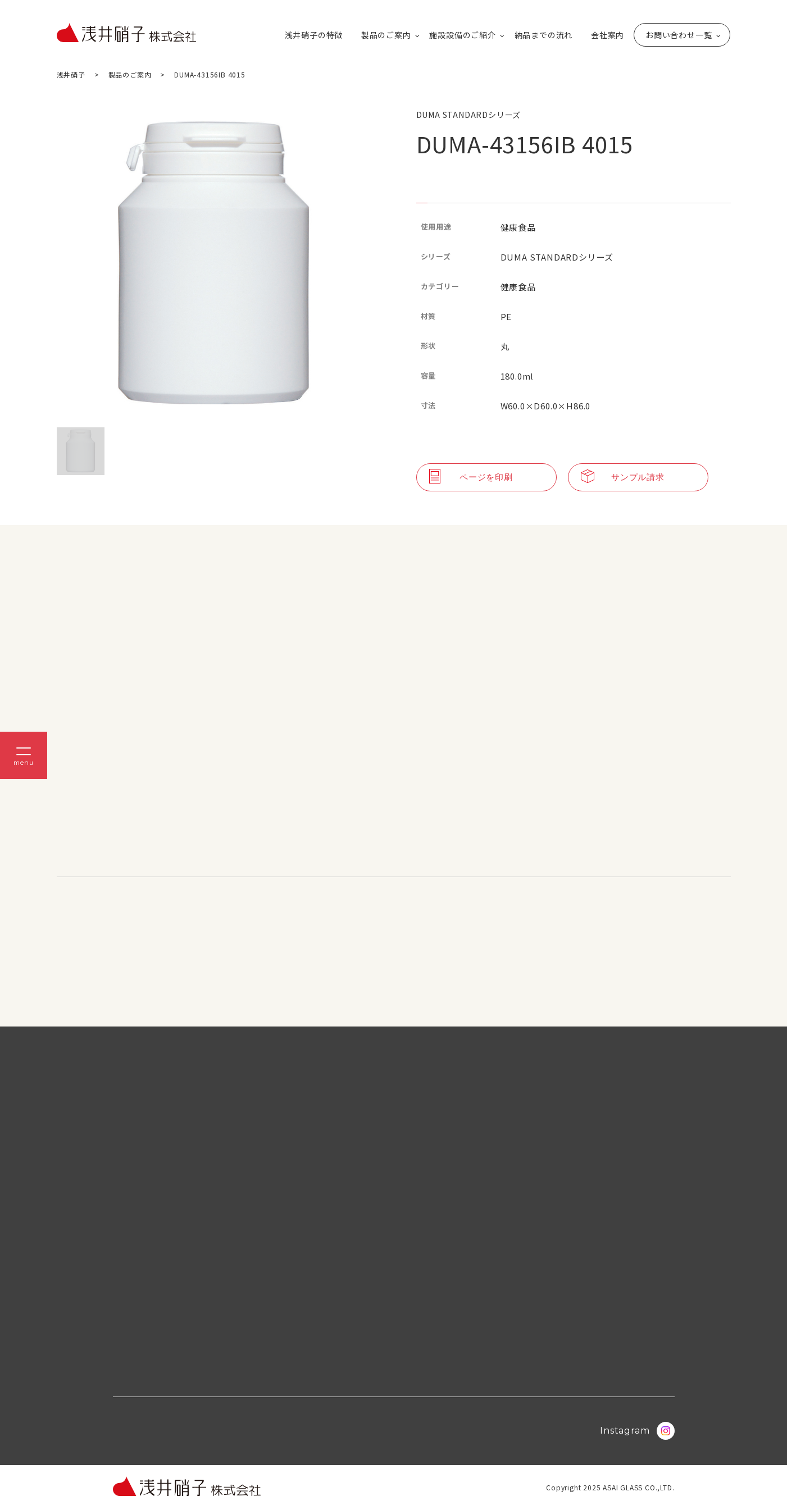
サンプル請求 (623, 477)
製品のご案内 (386, 34)
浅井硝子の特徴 (314, 34)
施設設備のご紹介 (462, 34)
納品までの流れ (544, 34)
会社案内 (607, 34)
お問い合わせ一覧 (678, 34)
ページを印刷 (471, 477)
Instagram (637, 1431)
